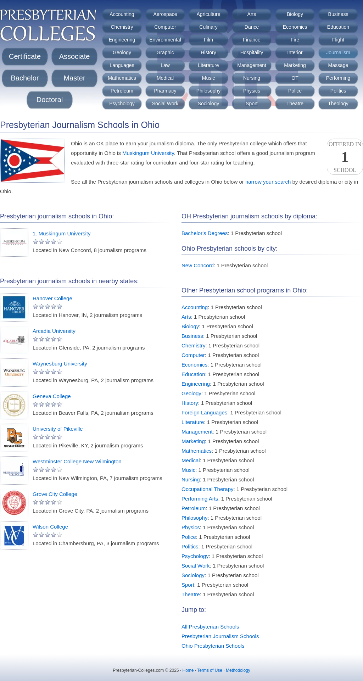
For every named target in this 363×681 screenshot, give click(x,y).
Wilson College (50, 527)
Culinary (208, 27)
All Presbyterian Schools (210, 627)
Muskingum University (148, 153)
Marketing (295, 65)
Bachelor (25, 78)
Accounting (122, 14)
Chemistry (122, 27)
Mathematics (122, 78)
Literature (208, 65)
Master (74, 78)
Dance (252, 27)
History (208, 52)
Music (208, 78)
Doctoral (50, 100)
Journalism (338, 52)
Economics (295, 27)
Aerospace (165, 14)
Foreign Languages (204, 412)
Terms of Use (209, 670)
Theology (338, 103)
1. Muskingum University (61, 233)
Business (338, 14)
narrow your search (268, 182)
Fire (295, 40)
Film (208, 40)
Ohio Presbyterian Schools (213, 646)
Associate (74, 56)
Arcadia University (54, 331)
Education (338, 27)
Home (188, 670)
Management (251, 65)
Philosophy (208, 91)
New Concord (198, 265)
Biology (295, 14)
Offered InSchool (345, 157)
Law (165, 65)
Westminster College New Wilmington (77, 461)
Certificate (25, 56)
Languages (122, 65)
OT (294, 78)
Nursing (251, 78)
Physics (251, 91)
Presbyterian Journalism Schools (220, 636)
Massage (338, 65)
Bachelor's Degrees (205, 233)
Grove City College (55, 494)
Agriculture (208, 14)
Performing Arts (200, 499)
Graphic (165, 52)
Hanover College (52, 298)
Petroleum (122, 91)
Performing (338, 78)
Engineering (122, 40)
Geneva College (52, 396)
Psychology (122, 103)
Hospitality (251, 52)
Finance (252, 40)
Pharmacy (165, 91)
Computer (165, 27)
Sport (251, 103)
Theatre (294, 103)
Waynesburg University (60, 364)
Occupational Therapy (207, 489)
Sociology (208, 103)
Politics (338, 91)
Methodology (238, 670)
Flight (338, 40)
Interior (295, 52)
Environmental (165, 40)
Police (295, 91)
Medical (165, 78)
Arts (251, 14)
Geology (122, 52)
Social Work (165, 103)
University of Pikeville (58, 429)
